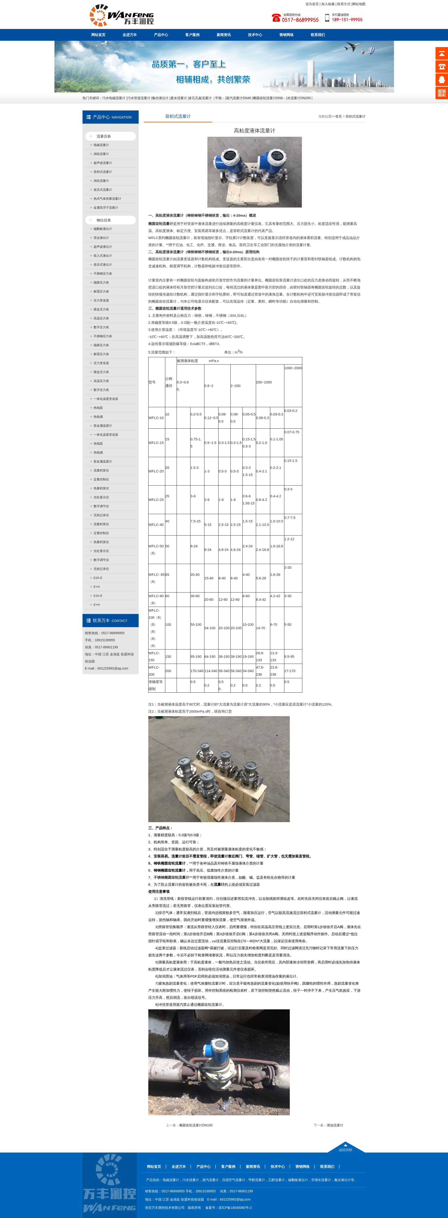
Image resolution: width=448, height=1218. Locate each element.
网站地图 (358, 4)
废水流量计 (178, 98)
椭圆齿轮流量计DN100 (196, 1125)
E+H (97, 587)
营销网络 (286, 35)
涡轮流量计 (101, 154)
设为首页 (313, 4)
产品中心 (161, 35)
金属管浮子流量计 (106, 207)
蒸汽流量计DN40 (238, 98)
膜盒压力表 (101, 309)
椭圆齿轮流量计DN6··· (269, 98)
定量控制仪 (101, 479)
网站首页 (98, 35)
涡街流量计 (101, 181)
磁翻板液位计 (103, 229)
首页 (338, 116)
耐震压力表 (101, 291)
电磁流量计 (101, 145)
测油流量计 (335, 1125)
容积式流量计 (103, 172)
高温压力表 (101, 318)
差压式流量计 (103, 189)
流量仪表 (104, 136)
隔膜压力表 (101, 282)
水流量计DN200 (299, 98)
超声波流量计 (103, 163)
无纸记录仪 (101, 515)
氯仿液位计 (160, 98)
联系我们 (318, 35)
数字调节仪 (101, 506)
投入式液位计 (103, 255)
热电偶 (98, 416)
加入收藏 (328, 4)
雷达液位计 (101, 238)
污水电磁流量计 (113, 98)
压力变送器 (101, 300)
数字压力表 (101, 327)
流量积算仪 (101, 470)
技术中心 (255, 35)
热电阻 (98, 408)
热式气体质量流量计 (107, 198)
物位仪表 (104, 220)
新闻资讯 (224, 35)
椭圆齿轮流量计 (177, 238)
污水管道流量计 (138, 98)
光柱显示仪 (101, 497)
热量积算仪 (101, 488)
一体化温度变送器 (106, 399)
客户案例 (192, 35)
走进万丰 (130, 35)
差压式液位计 (103, 264)
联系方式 (344, 4)
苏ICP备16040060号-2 (235, 1208)
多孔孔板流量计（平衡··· (206, 98)
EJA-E (98, 578)
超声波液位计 (103, 246)
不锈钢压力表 (103, 273)
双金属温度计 (103, 425)
